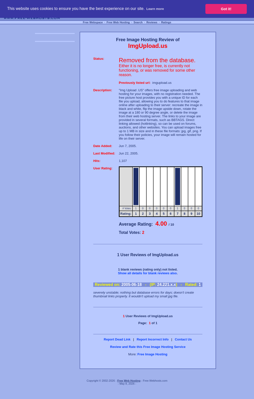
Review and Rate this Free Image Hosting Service (148, 347)
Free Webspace (93, 22)
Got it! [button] (226, 9)
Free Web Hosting (118, 22)
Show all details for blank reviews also (147, 273)
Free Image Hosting (152, 354)
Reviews (152, 22)
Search (138, 22)
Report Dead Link (117, 339)
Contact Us (183, 339)
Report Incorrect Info (153, 339)
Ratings (166, 22)
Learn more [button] (155, 9)
